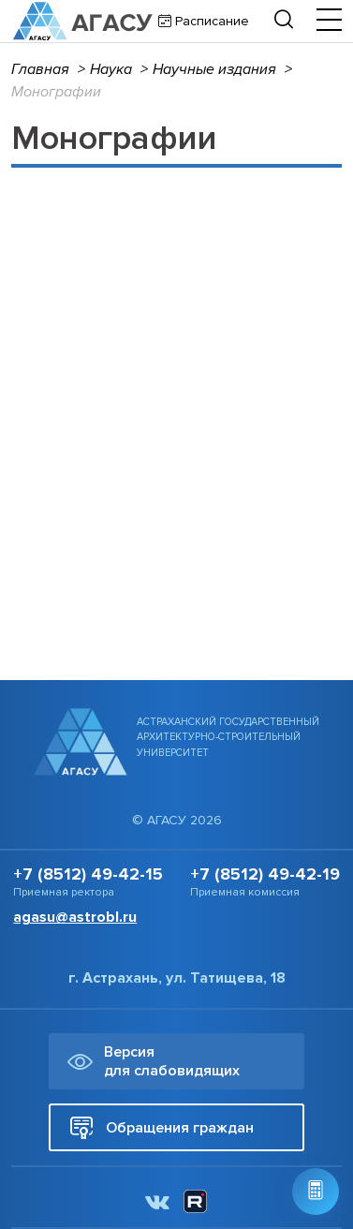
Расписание (210, 21)
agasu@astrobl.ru (75, 917)
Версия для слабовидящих (153, 1061)
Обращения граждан (161, 1127)
